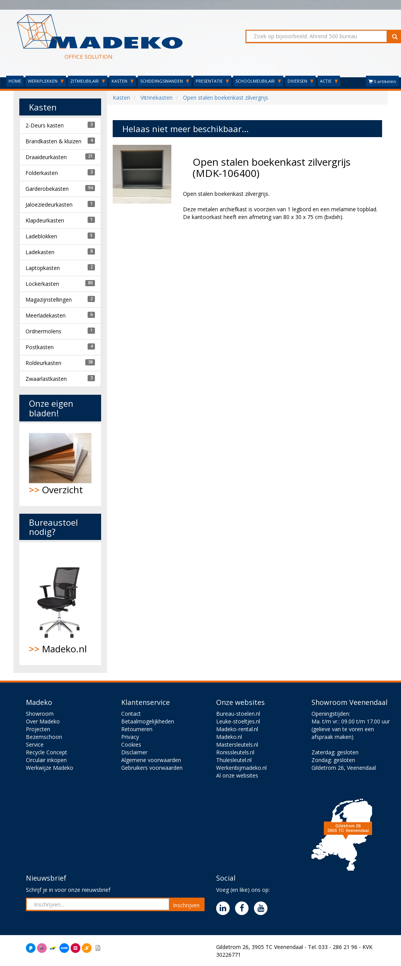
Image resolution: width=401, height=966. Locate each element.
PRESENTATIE (212, 81)
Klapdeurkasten (44, 220)
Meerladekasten (45, 315)
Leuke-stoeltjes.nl (238, 721)
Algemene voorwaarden (151, 760)
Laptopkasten (42, 268)
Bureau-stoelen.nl (238, 713)
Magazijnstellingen (48, 299)
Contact (131, 713)
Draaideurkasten (46, 157)
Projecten (38, 729)
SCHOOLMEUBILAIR (258, 81)
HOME (14, 81)
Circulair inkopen (46, 760)
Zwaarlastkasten (46, 378)
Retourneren (136, 729)
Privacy (130, 736)
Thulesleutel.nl (234, 760)
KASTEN (123, 81)
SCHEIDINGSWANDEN (164, 81)
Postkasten (39, 347)
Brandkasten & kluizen (53, 141)
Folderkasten (41, 173)
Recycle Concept (46, 752)
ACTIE (329, 81)
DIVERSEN (300, 81)
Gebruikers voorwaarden (152, 767)
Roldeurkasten (43, 363)
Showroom (40, 713)
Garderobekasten (47, 188)
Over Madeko (43, 721)
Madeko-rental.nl (237, 729)
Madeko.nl (60, 603)
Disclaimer (134, 752)
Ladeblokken (41, 236)
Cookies (131, 744)
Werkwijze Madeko (49, 767)
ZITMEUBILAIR (87, 81)
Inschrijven (186, 905)
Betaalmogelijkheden (147, 721)
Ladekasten (39, 252)
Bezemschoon (44, 736)
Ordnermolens (43, 331)
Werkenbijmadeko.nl (241, 767)
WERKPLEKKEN (46, 81)
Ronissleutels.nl (235, 752)
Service (35, 744)
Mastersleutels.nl (237, 744)
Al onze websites (237, 775)
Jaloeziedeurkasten (49, 204)
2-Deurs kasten (44, 125)
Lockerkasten (42, 283)
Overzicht (60, 464)
